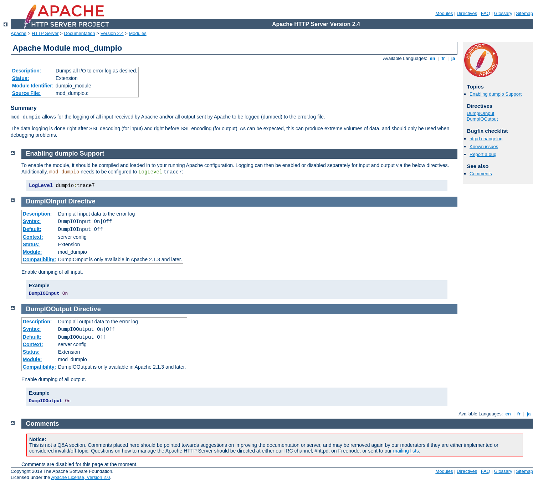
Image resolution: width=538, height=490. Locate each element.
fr (443, 58)
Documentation (79, 33)
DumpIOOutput (482, 119)
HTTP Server (45, 33)
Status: (20, 78)
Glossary (503, 13)
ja (453, 58)
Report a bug (483, 154)
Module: (32, 252)
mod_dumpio (64, 172)
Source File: (26, 93)
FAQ (485, 13)
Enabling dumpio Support (496, 94)
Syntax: (32, 221)
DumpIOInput (480, 113)
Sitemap (524, 13)
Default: (32, 229)
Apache (18, 33)
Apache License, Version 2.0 (80, 477)
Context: (33, 237)
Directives (467, 13)
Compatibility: (39, 259)
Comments (481, 173)
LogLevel (150, 172)
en (432, 58)
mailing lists (406, 451)
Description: (26, 71)
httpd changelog (486, 138)
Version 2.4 (112, 33)
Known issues (484, 146)
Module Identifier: (33, 86)
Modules (444, 13)
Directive (82, 201)
